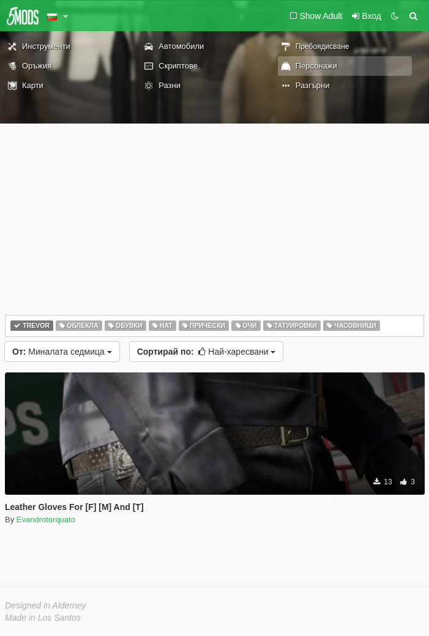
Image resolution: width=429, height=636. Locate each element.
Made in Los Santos (43, 618)
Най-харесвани (206, 352)
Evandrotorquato (46, 519)
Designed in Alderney (45, 605)
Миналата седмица (62, 352)
